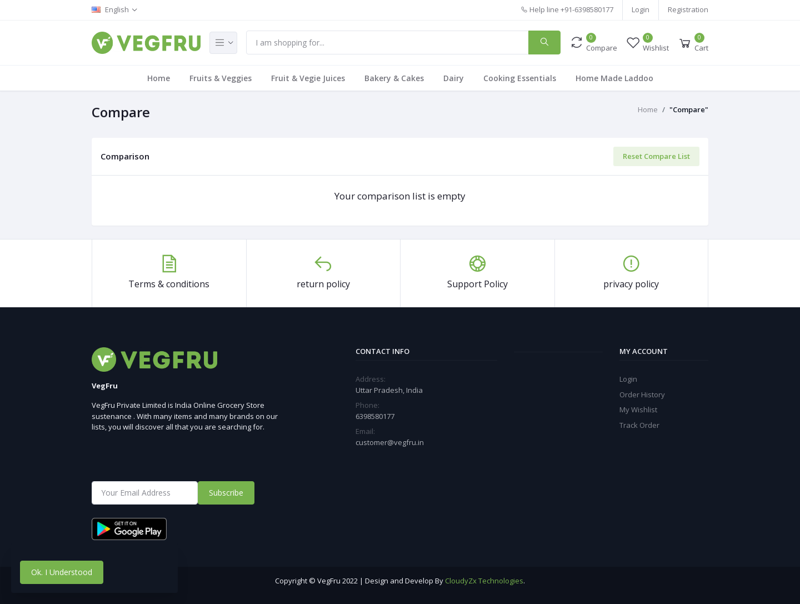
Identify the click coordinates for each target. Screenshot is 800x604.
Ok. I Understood (61, 572)
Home (158, 78)
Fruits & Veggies (220, 78)
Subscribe (226, 492)
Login (640, 9)
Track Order (639, 425)
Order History (642, 395)
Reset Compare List (656, 156)
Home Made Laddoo (614, 78)
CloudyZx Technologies (484, 581)
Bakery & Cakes (394, 78)
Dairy (453, 78)
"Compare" (688, 109)
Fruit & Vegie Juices (308, 78)
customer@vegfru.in (390, 442)
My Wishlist (638, 410)
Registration (688, 9)
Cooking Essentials (519, 78)
